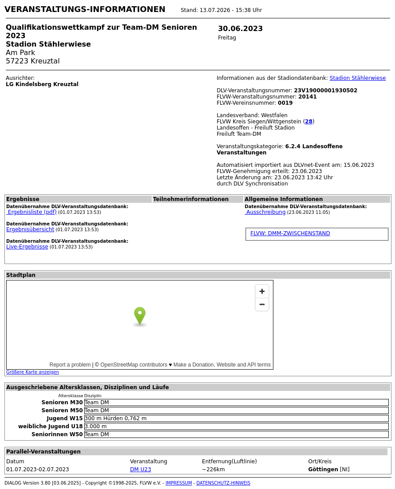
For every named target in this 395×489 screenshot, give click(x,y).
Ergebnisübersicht (30, 229)
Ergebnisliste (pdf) (31, 212)
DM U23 (140, 469)
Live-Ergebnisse (27, 247)
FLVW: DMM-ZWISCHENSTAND (290, 233)
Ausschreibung (265, 212)
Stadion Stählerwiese (358, 78)
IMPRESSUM (179, 483)
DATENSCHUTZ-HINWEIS (224, 483)
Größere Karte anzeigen (32, 372)
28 (308, 121)
